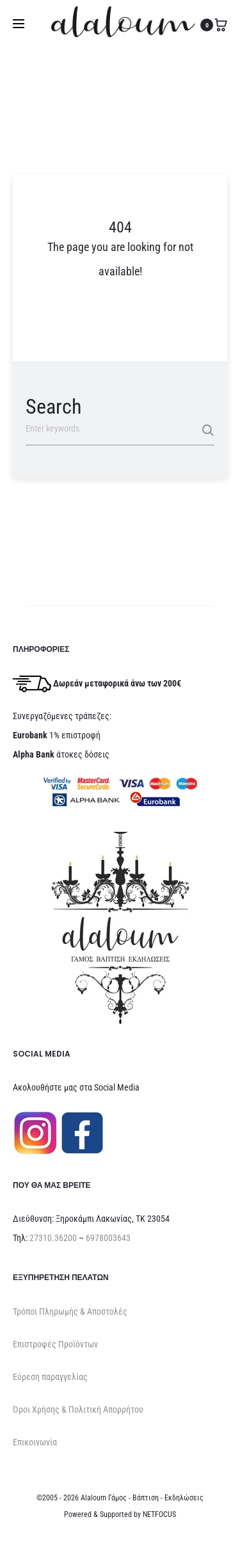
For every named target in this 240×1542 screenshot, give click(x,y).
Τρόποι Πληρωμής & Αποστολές (70, 1311)
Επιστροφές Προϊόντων (55, 1344)
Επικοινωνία (35, 1442)
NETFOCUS (159, 1514)
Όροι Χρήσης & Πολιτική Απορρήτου (78, 1409)
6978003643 (108, 1238)
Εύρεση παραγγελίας (50, 1377)
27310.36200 (53, 1238)
